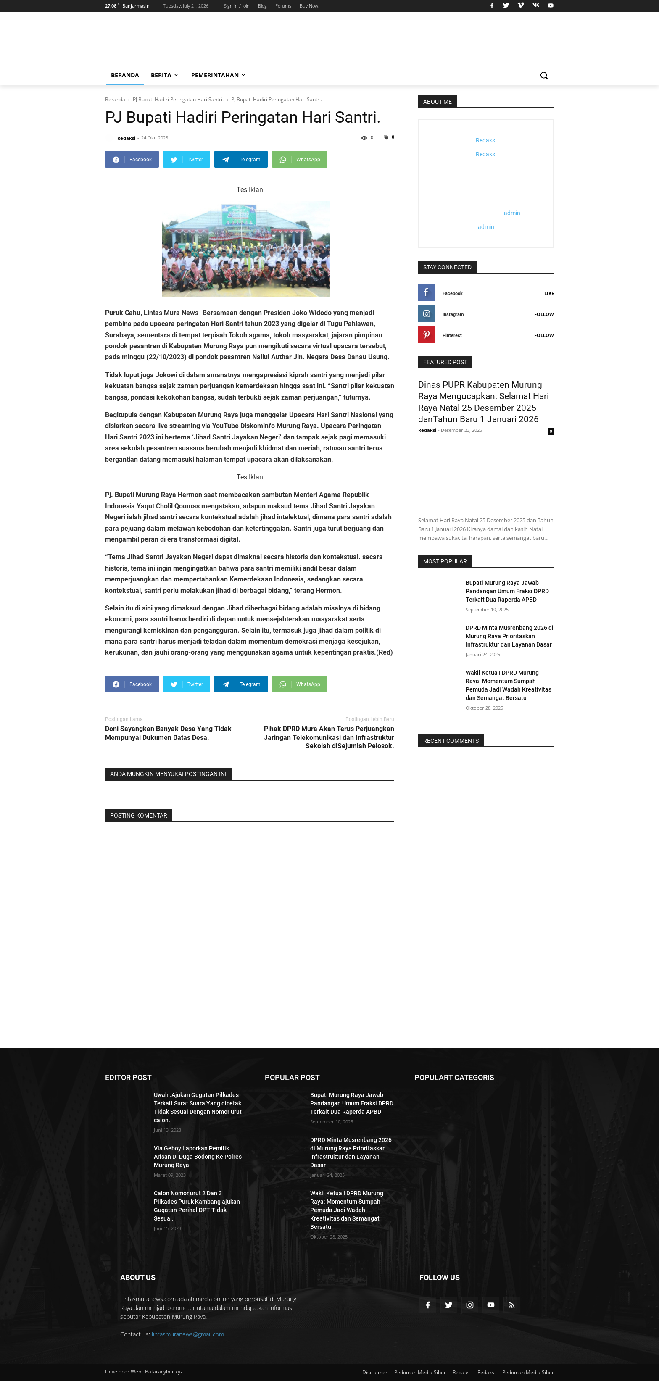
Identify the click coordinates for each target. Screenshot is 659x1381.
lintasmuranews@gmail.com (188, 1334)
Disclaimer (374, 1372)
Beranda (125, 75)
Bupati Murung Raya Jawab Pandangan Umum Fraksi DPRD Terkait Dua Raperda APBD (507, 591)
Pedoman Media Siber (420, 1372)
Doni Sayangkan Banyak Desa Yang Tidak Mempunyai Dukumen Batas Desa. (168, 733)
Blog (262, 6)
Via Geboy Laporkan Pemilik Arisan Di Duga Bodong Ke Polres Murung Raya (198, 1156)
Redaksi (462, 1372)
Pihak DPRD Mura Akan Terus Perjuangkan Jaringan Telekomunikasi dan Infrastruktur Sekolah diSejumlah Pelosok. (329, 737)
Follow (544, 314)
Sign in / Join (237, 6)
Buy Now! (309, 6)
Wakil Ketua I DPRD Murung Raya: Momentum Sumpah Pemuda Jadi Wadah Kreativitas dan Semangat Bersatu (346, 1210)
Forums (283, 6)
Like (549, 293)
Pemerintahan (219, 75)
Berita (165, 75)
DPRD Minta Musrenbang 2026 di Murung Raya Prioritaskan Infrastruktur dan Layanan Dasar (510, 636)
